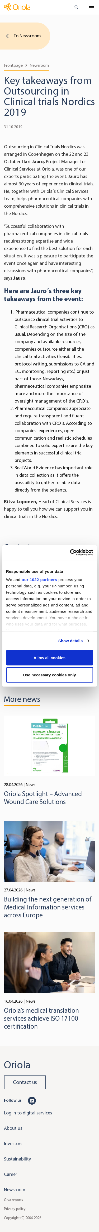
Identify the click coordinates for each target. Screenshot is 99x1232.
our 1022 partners (39, 579)
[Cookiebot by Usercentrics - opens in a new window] (70, 552)
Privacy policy (15, 1209)
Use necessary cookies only (49, 675)
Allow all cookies (49, 657)
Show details (70, 641)
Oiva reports (13, 1200)
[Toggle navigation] (91, 7)
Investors (13, 1143)
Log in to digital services (28, 1113)
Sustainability (17, 1159)
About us (13, 1128)
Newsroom (39, 65)
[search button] (74, 7)
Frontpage (13, 65)
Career (10, 1174)
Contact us (25, 1082)
